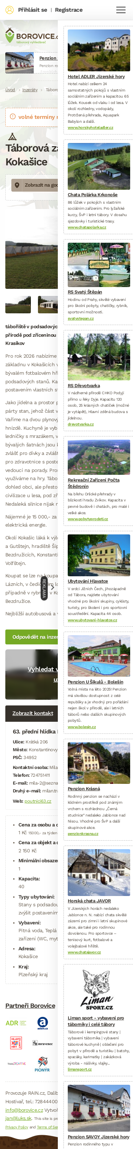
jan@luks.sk (18, 1118)
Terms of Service (51, 1127)
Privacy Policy (16, 1127)
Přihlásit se (32, 9)
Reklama (43, 588)
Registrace (68, 9)
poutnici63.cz (37, 801)
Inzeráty (30, 89)
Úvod (10, 89)
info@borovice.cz (24, 1110)
